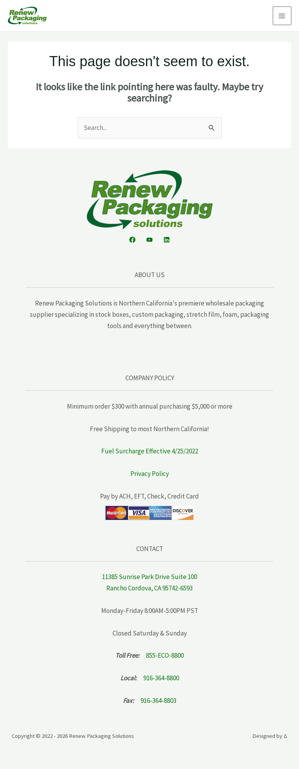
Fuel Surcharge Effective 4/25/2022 (149, 451)
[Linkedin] (166, 240)
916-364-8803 (158, 700)
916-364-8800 (161, 678)
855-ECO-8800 (165, 655)
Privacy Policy (149, 473)
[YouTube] (149, 240)
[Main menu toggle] (283, 16)
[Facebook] (132, 240)
